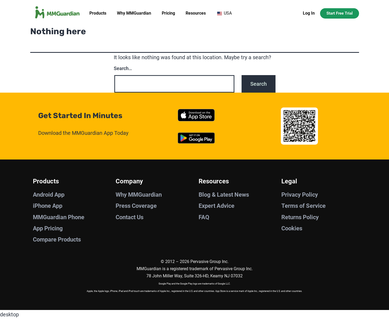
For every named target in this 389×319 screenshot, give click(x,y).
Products (97, 13)
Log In (309, 13)
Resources (196, 13)
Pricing (168, 13)
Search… (123, 68)
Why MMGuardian (134, 13)
